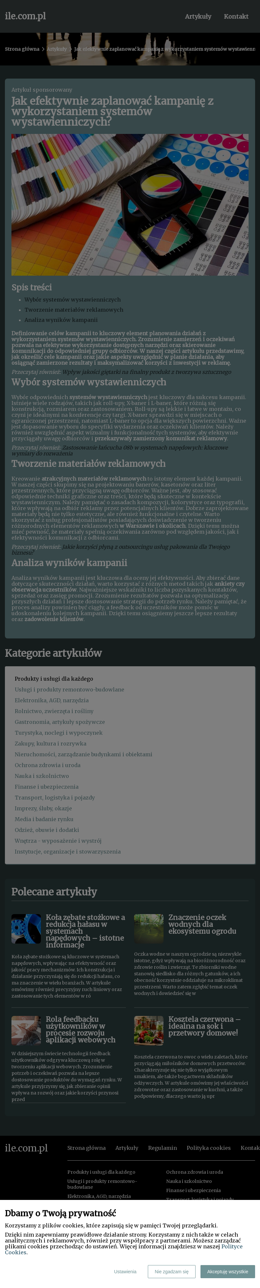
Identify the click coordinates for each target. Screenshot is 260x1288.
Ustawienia (125, 1271)
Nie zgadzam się (172, 1271)
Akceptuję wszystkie (227, 1271)
